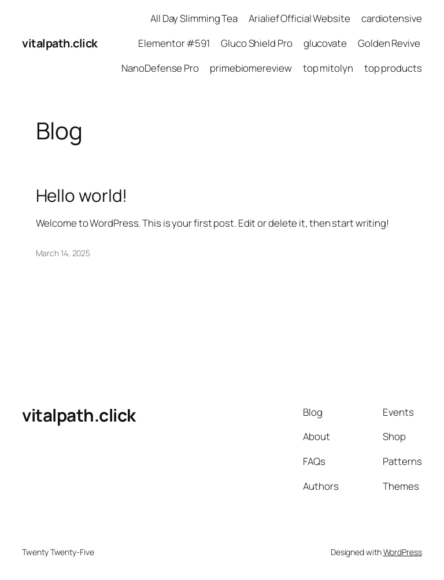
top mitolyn (328, 68)
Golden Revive (390, 43)
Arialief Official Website (299, 18)
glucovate (325, 43)
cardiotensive (391, 18)
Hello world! (82, 195)
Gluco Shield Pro (256, 43)
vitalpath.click (60, 43)
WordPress (402, 551)
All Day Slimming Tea (194, 18)
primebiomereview (250, 68)
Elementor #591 (174, 43)
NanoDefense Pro (160, 68)
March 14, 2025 (63, 252)
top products (393, 68)
